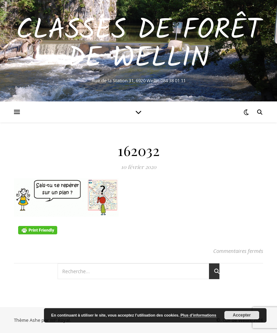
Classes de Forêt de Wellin (138, 45)
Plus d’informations (198, 315)
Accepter (241, 315)
